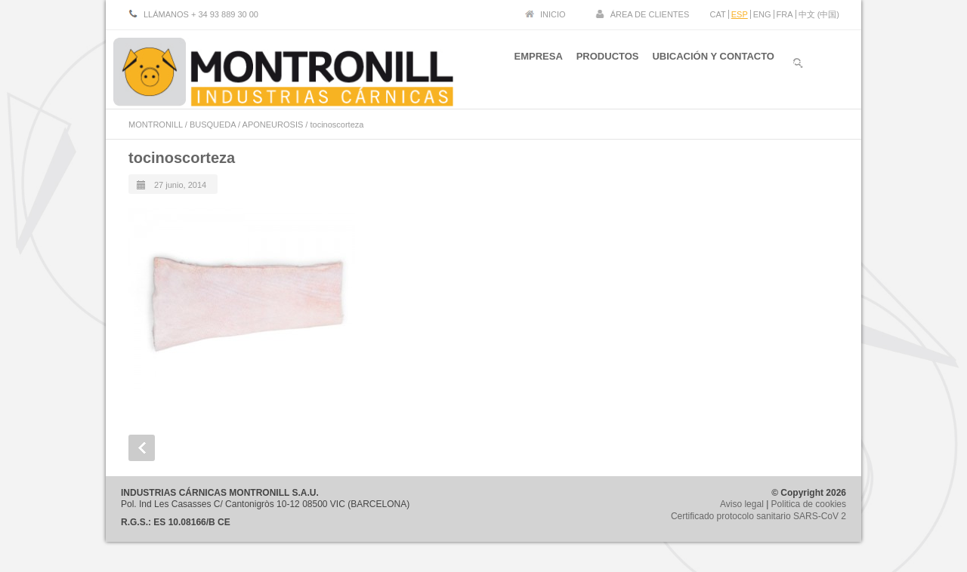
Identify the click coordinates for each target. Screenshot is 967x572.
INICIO (553, 14)
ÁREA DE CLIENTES (650, 14)
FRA (785, 14)
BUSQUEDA (213, 124)
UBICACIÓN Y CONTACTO (713, 66)
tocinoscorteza (181, 157)
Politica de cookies (808, 504)
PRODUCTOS (602, 66)
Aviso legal (742, 504)
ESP (739, 14)
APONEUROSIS (273, 124)
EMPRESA (527, 66)
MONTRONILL (155, 124)
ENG (762, 14)
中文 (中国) (819, 14)
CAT (718, 14)
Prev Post (141, 448)
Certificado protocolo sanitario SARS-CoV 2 (758, 516)
